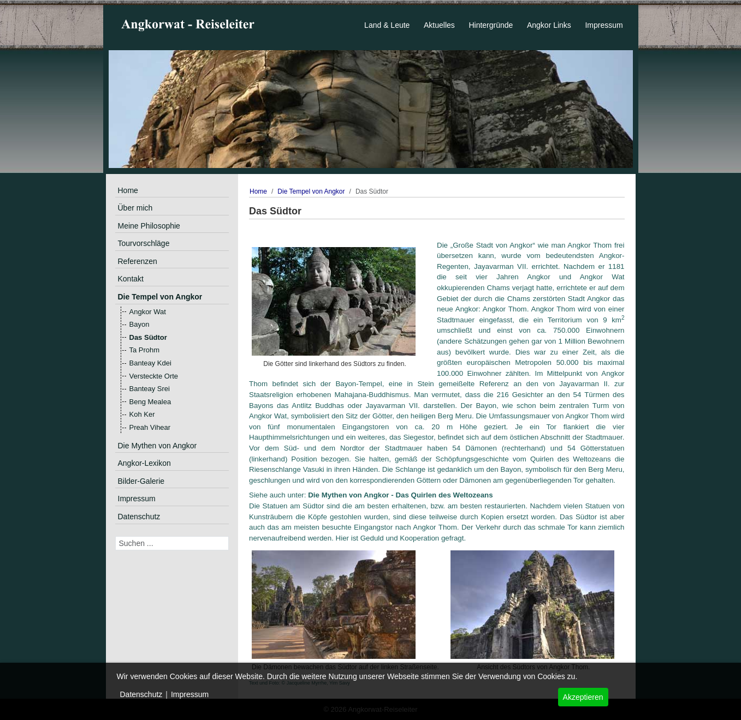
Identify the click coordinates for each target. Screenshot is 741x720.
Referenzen (137, 261)
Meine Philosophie (149, 225)
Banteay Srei (149, 389)
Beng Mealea (150, 402)
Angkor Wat (147, 312)
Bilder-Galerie (141, 481)
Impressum (137, 498)
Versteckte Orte (154, 376)
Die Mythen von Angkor (157, 445)
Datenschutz (139, 516)
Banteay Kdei (150, 363)
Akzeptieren (583, 697)
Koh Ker (142, 414)
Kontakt (131, 278)
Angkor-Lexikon (144, 463)
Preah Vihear (150, 427)
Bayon (139, 324)
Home (128, 190)
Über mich (135, 207)
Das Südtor (148, 337)
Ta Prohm (144, 350)
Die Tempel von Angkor (160, 296)
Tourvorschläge (144, 243)
